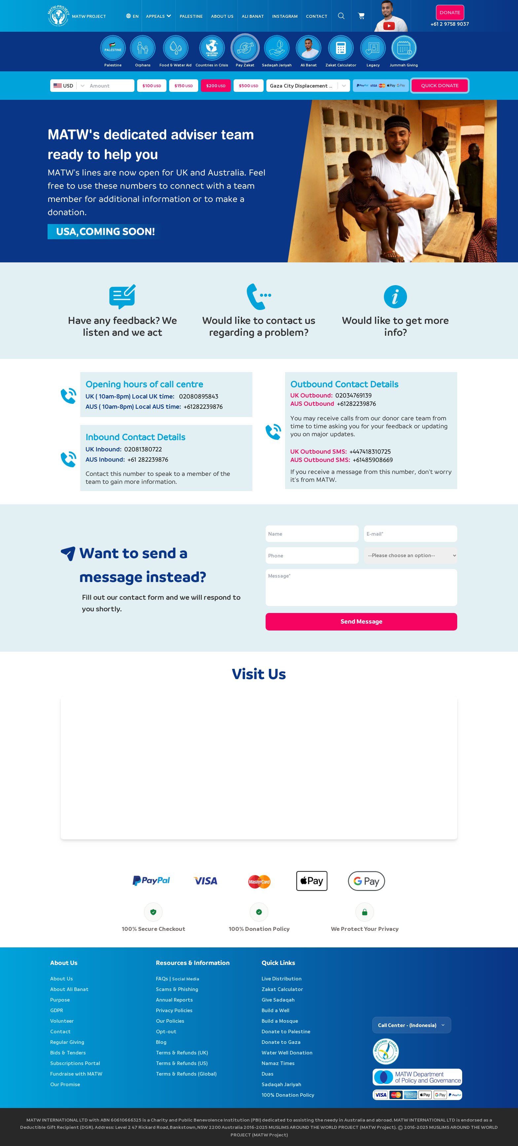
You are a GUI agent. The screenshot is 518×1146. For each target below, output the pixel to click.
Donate (450, 13)
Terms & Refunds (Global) (186, 1073)
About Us (222, 16)
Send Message (362, 621)
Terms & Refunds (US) (182, 1063)
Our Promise (65, 1084)
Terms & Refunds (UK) (182, 1052)
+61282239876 (203, 406)
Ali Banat (253, 16)
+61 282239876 (148, 459)
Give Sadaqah (278, 999)
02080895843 (197, 396)
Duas (268, 1073)
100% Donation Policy (288, 1094)
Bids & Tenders (68, 1052)
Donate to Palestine (286, 1031)
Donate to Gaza (281, 1042)
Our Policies (170, 1020)
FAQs (162, 978)
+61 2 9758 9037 (450, 23)
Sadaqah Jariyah (281, 1084)
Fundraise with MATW (76, 1073)
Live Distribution (282, 978)
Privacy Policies (174, 1010)
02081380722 (143, 449)
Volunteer (62, 1020)
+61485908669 (373, 459)
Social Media (185, 978)
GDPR (56, 1010)
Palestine (191, 16)
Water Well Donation (287, 1052)
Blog (161, 1042)
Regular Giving (67, 1042)
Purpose (60, 999)
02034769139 (353, 395)
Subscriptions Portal (75, 1063)
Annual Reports (174, 999)
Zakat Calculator (282, 989)
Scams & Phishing (177, 989)
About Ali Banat (69, 989)
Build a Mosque (280, 1020)
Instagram (285, 16)
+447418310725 (370, 451)
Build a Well (275, 1010)
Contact (316, 16)
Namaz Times (278, 1063)
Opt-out (166, 1031)
